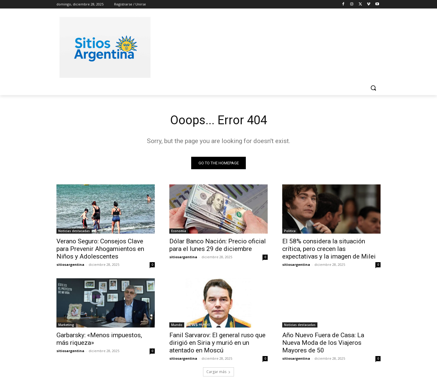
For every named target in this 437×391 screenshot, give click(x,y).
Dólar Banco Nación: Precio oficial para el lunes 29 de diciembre (217, 245)
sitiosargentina (70, 264)
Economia (178, 231)
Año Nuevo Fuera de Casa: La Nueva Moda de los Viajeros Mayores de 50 (323, 342)
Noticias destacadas (74, 231)
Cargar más (218, 371)
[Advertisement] (264, 46)
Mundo (176, 325)
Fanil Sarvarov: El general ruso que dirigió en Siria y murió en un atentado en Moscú (217, 342)
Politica (290, 231)
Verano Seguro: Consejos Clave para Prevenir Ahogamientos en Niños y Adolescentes (100, 249)
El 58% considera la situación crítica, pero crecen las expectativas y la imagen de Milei (329, 249)
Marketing (66, 325)
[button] (373, 88)
